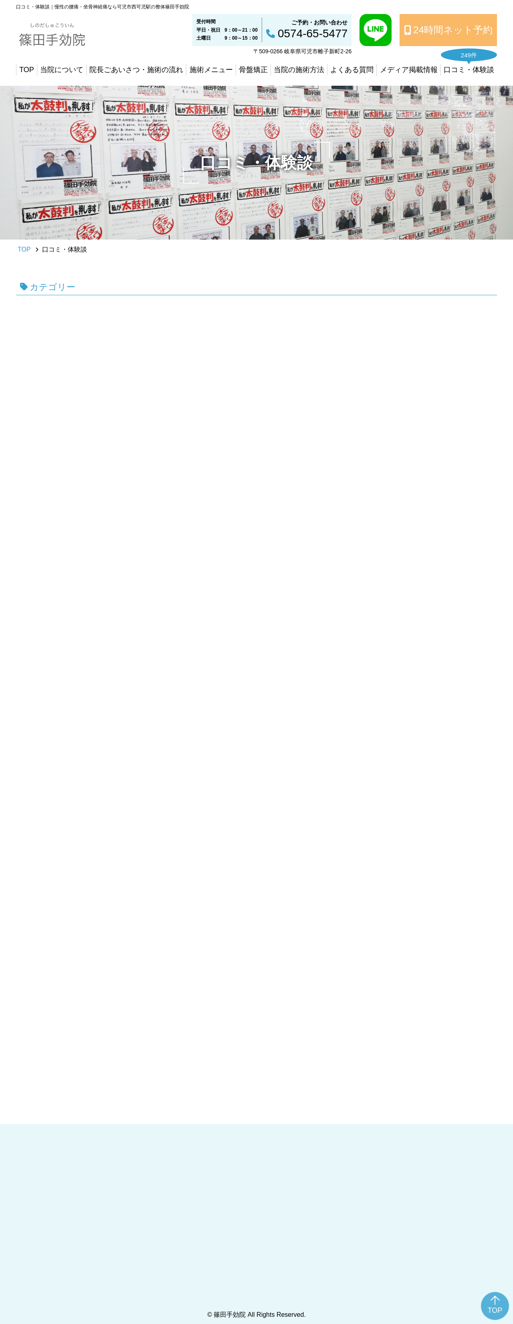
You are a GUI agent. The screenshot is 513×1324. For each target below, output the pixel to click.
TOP (26, 70)
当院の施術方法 (299, 70)
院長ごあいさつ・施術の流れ (136, 70)
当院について (61, 70)
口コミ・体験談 (469, 70)
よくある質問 (352, 70)
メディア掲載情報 (409, 70)
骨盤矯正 (253, 70)
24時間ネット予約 (453, 29)
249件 (469, 55)
